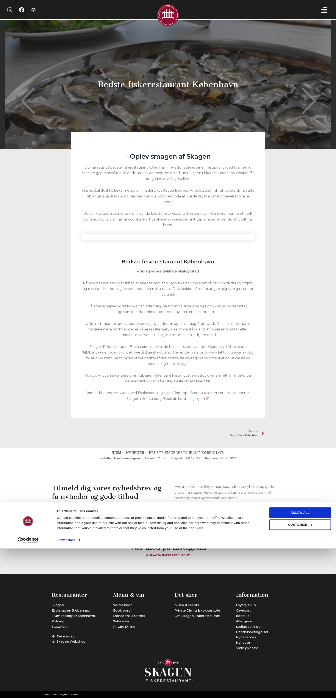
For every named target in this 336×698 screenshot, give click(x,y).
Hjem (116, 453)
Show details (66, 689)
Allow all (300, 662)
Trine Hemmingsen (127, 459)
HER (206, 399)
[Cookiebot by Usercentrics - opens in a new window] (28, 689)
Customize (300, 674)
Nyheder (135, 453)
